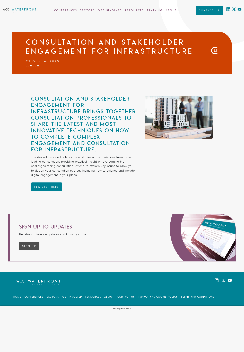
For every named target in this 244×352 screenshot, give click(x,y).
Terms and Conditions (197, 296)
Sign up (29, 246)
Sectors (87, 10)
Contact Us (126, 296)
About (171, 10)
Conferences (65, 10)
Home (17, 296)
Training (155, 10)
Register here (46, 186)
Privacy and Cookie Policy (158, 296)
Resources (134, 10)
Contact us (209, 10)
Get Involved (110, 10)
